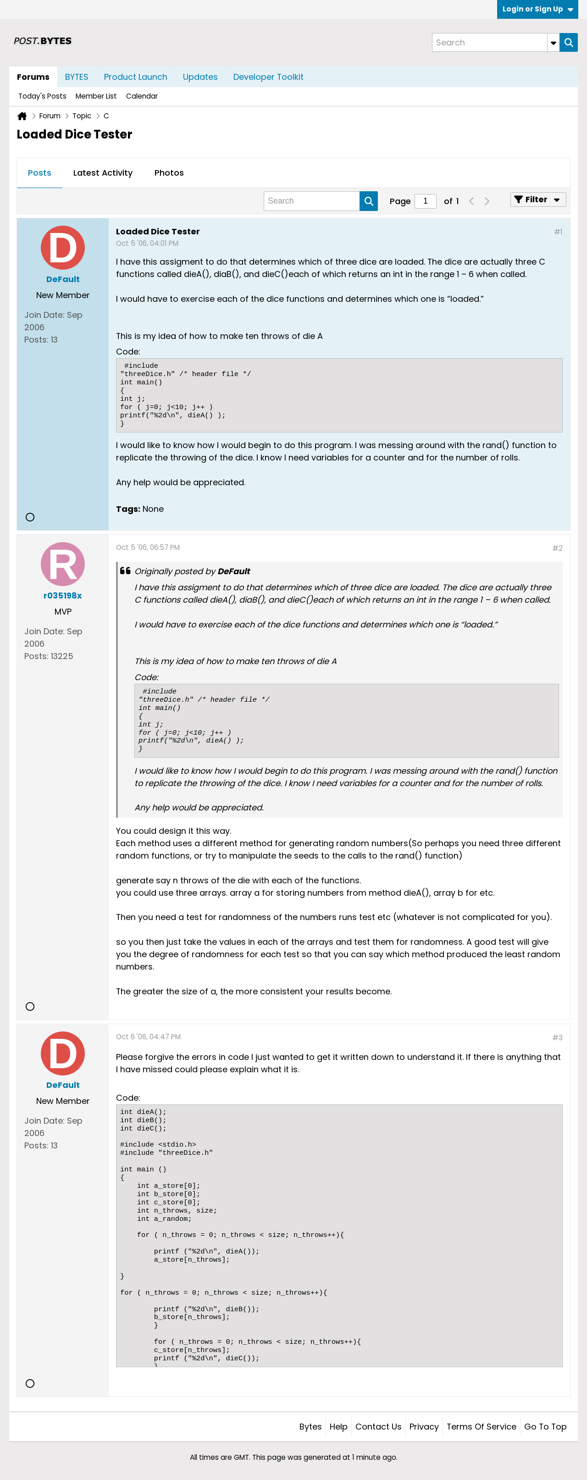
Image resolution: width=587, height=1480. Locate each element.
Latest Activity (103, 172)
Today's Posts (42, 96)
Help (339, 1426)
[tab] (39, 173)
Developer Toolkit (268, 77)
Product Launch (135, 77)
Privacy (424, 1426)
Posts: (36, 339)
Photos (169, 172)
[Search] (495, 42)
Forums (33, 77)
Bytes (310, 1426)
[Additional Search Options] (553, 42)
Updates (200, 77)
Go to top (545, 1426)
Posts (39, 172)
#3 (557, 1037)
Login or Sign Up (538, 9)
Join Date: (44, 315)
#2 (557, 548)
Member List (96, 96)
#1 (558, 232)
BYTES (77, 77)
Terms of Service (481, 1426)
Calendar (142, 96)
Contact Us (378, 1426)
